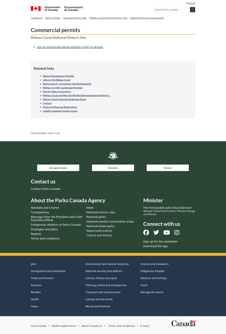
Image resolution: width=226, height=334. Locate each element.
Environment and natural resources (107, 264)
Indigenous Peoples (152, 271)
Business (36, 285)
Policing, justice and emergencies (106, 285)
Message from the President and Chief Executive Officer (56, 218)
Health (35, 299)
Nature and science (99, 231)
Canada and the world (99, 299)
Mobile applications (64, 326)
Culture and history (99, 235)
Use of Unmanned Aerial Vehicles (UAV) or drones (70, 47)
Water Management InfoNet (58, 76)
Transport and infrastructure (103, 292)
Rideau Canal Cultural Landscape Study (64, 99)
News (90, 208)
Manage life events (151, 292)
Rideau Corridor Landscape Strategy (63, 87)
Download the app (155, 246)
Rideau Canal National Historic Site (108, 18)
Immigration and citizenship (48, 271)
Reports (36, 234)
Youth (144, 285)
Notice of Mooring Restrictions (60, 107)
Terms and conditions (45, 238)
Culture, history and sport (101, 278)
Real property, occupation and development (67, 83)
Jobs (33, 264)
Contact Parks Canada (45, 189)
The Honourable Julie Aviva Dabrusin (169, 211)
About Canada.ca (91, 326)
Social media (38, 326)
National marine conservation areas (110, 221)
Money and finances (98, 306)
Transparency (40, 212)
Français (190, 3)
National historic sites (75, 18)
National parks (96, 217)
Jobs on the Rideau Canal (56, 79)
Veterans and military (153, 278)
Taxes (34, 306)
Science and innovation (154, 264)
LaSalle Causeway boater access (60, 110)
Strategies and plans (44, 229)
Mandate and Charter (45, 208)
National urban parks (100, 226)
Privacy (144, 326)
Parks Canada (52, 18)
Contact (47, 103)
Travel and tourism (42, 278)
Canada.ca (36, 18)
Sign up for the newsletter (160, 241)
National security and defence (104, 271)
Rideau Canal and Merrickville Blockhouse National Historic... (77, 95)
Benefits (36, 292)
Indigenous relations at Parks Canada (56, 225)
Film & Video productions (57, 91)
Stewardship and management (147, 18)
